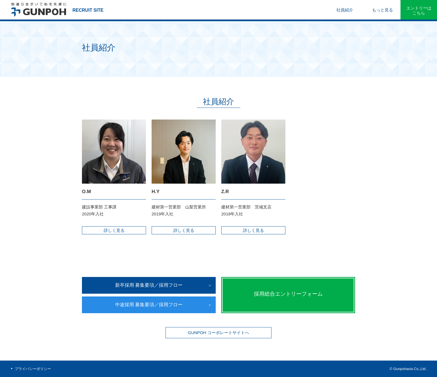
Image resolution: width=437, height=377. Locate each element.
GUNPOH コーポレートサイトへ (218, 332)
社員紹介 (344, 10)
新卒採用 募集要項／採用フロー (149, 285)
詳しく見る (114, 230)
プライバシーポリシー (33, 369)
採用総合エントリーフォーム (288, 294)
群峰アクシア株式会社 (39, 10)
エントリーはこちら (418, 10)
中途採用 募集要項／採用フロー (149, 304)
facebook (60, 369)
